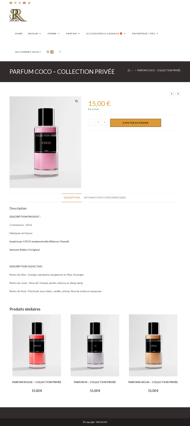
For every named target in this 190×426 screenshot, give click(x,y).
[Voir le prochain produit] (177, 93)
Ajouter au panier (135, 122)
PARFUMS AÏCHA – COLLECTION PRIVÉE (153, 382)
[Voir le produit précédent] (171, 93)
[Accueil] (129, 70)
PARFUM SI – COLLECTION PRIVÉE (95, 382)
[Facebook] (11, 3)
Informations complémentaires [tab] (105, 197)
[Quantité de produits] (98, 122)
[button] (76, 101)
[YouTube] (24, 3)
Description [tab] (72, 197)
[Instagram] (19, 3)
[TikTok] (29, 3)
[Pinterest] (15, 3)
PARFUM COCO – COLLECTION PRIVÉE (158, 70)
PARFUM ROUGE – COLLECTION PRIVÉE (36, 382)
